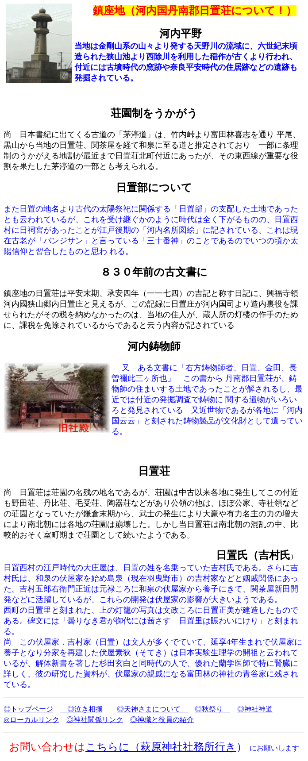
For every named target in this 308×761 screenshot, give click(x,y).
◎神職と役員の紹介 (162, 719)
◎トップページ (28, 709)
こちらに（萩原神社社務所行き (160, 747)
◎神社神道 (255, 709)
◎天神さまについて (152, 709)
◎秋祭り (212, 709)
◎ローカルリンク (31, 719)
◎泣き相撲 (81, 709)
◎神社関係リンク (94, 719)
